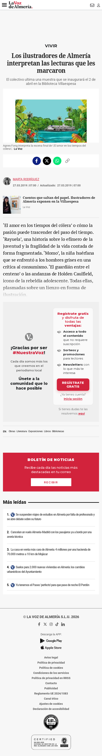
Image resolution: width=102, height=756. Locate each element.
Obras (12, 431)
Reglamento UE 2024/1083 (51, 693)
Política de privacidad (51, 662)
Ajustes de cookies (51, 703)
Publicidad (51, 688)
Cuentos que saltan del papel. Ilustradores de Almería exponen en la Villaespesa (59, 199)
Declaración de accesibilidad (51, 708)
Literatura (22, 431)
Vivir (51, 45)
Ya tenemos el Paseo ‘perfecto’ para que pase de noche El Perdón (52, 585)
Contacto (51, 683)
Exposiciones (36, 431)
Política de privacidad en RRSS (51, 678)
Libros (47, 431)
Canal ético (51, 698)
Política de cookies (51, 667)
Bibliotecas (58, 431)
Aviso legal (51, 657)
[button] (4, 5)
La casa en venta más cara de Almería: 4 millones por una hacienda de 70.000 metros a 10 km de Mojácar (48, 552)
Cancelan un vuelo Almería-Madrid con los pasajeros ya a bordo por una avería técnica (49, 534)
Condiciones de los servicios (51, 672)
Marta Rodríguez (26, 179)
